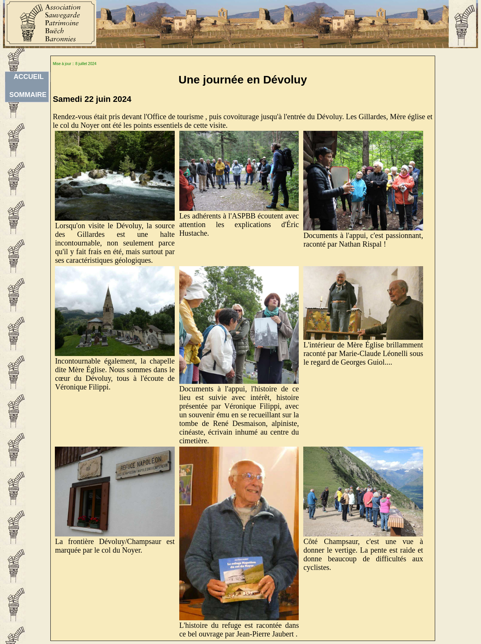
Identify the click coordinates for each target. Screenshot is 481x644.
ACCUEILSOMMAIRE (28, 77)
